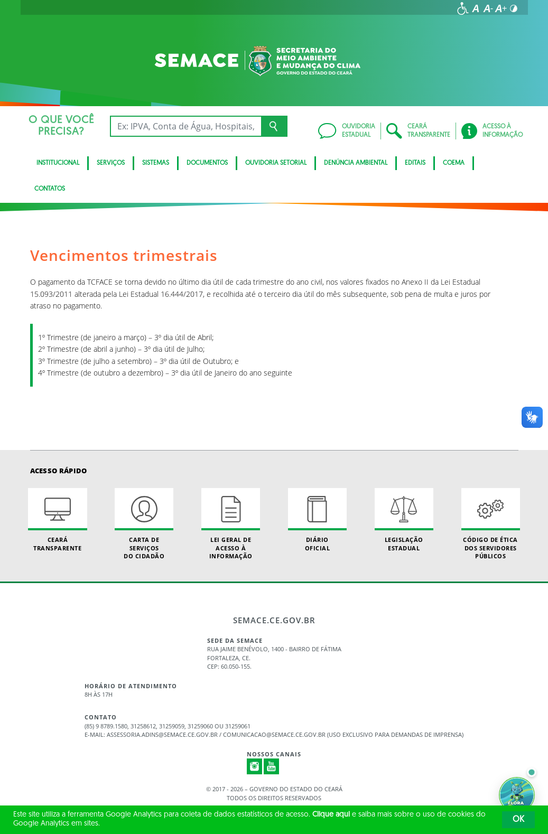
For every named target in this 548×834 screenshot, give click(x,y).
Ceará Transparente (57, 519)
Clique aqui (331, 815)
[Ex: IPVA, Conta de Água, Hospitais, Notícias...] (186, 126)
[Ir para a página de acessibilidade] (463, 8)
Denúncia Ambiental (355, 163)
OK (518, 820)
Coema (454, 163)
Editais (415, 163)
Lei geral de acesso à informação (230, 524)
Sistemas (155, 163)
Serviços (111, 163)
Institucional (57, 163)
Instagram (255, 766)
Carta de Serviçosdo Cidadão (144, 524)
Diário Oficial (317, 519)
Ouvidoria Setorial (275, 163)
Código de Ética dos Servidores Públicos (490, 524)
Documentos (207, 163)
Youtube (272, 766)
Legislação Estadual (404, 519)
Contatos (49, 189)
